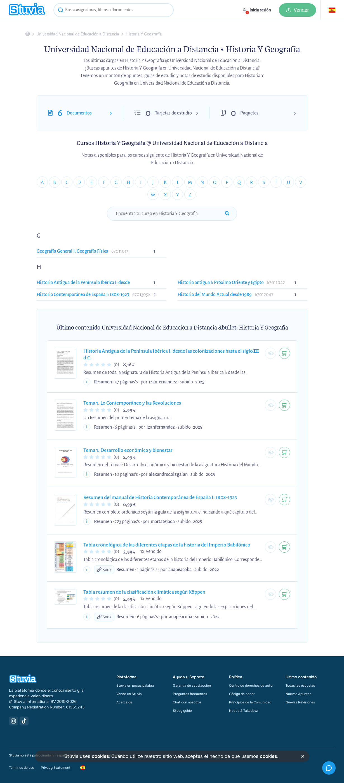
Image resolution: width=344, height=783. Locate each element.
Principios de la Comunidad (250, 702)
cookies (100, 756)
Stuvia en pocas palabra (135, 685)
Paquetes (249, 113)
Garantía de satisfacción (192, 685)
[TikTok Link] (24, 721)
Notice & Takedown (244, 710)
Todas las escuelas (300, 685)
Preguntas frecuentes (190, 694)
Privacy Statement (55, 767)
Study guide (182, 710)
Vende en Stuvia (129, 694)
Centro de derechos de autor (251, 685)
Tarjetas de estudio (173, 113)
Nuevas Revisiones (300, 702)
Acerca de (124, 702)
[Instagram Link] (13, 721)
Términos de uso (21, 767)
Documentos (79, 113)
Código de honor (242, 694)
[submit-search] (227, 214)
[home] (27, 10)
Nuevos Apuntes (298, 694)
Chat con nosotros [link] (187, 702)
